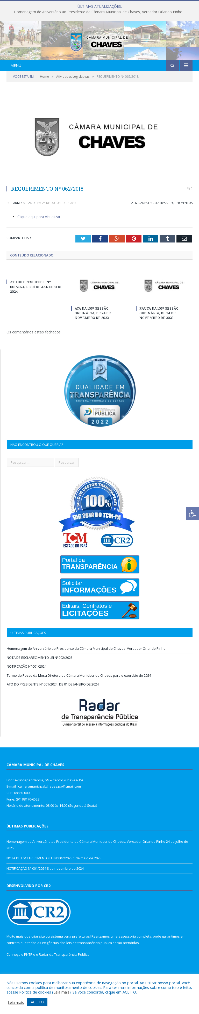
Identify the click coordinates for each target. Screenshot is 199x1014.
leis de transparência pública (89, 963)
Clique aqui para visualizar (38, 237)
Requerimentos (181, 223)
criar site (38, 957)
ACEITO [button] (37, 1001)
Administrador (25, 223)
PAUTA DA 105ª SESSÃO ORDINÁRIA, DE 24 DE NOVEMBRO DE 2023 (159, 334)
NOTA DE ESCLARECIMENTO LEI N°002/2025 (40, 678)
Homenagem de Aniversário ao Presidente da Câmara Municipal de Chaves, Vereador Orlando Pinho (98, 12)
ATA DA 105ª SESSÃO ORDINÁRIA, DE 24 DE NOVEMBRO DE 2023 (93, 334)
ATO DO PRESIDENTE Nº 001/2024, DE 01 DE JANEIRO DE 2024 (36, 307)
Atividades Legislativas (149, 223)
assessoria (127, 957)
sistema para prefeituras (70, 957)
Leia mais (61, 992)
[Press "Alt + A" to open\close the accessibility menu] (192, 513)
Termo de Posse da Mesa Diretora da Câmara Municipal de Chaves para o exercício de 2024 (79, 696)
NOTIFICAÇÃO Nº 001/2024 (26, 687)
